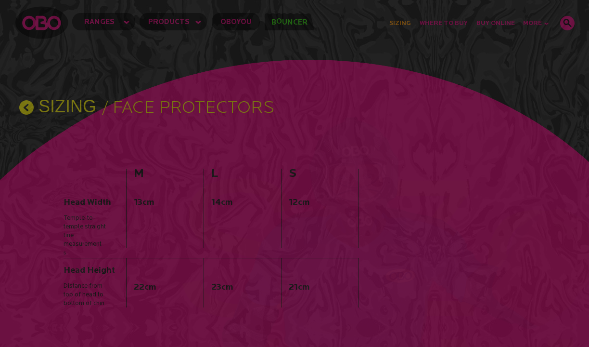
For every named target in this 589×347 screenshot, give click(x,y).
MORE (536, 23)
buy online (495, 23)
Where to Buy (444, 23)
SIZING (67, 106)
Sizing (400, 23)
